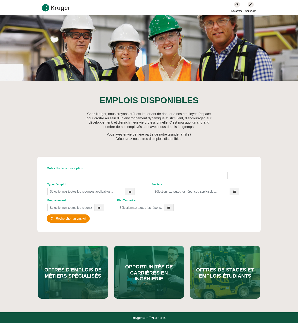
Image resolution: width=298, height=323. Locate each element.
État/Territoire (126, 200)
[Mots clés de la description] (137, 175)
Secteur (157, 184)
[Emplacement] (99, 207)
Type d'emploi (56, 184)
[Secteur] (234, 191)
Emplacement (56, 200)
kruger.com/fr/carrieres (149, 318)
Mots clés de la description (65, 168)
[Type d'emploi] (130, 191)
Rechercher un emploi (71, 218)
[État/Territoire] (169, 207)
